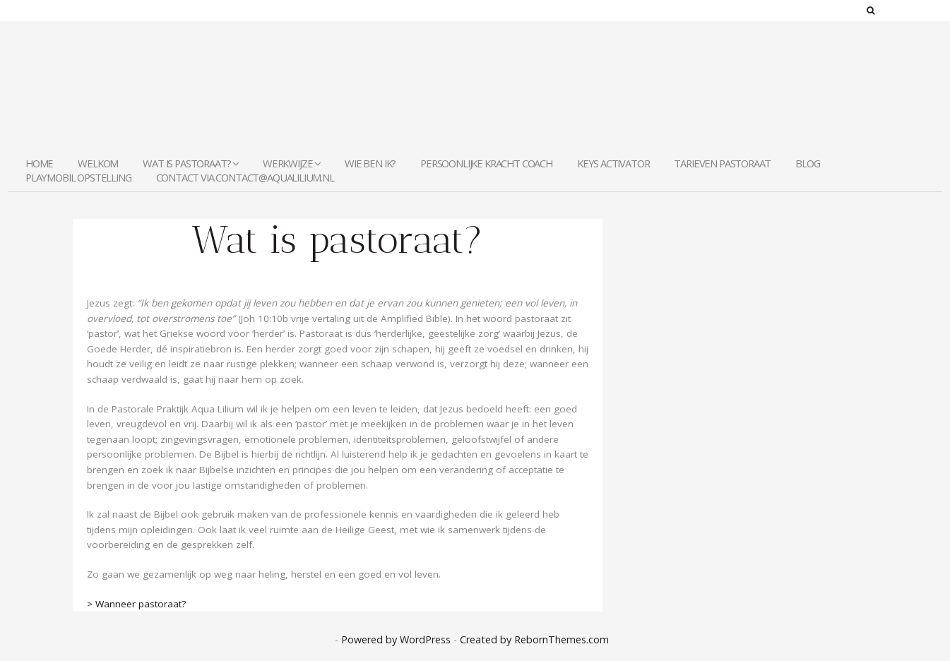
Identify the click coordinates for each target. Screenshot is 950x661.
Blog (807, 163)
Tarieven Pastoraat (722, 163)
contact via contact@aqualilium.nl (245, 177)
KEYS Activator (613, 163)
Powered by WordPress (396, 639)
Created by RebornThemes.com (534, 639)
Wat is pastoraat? (190, 163)
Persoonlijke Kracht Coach (486, 163)
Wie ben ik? (370, 163)
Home (39, 163)
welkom (98, 163)
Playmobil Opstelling (78, 177)
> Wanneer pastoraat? (136, 603)
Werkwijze (291, 163)
